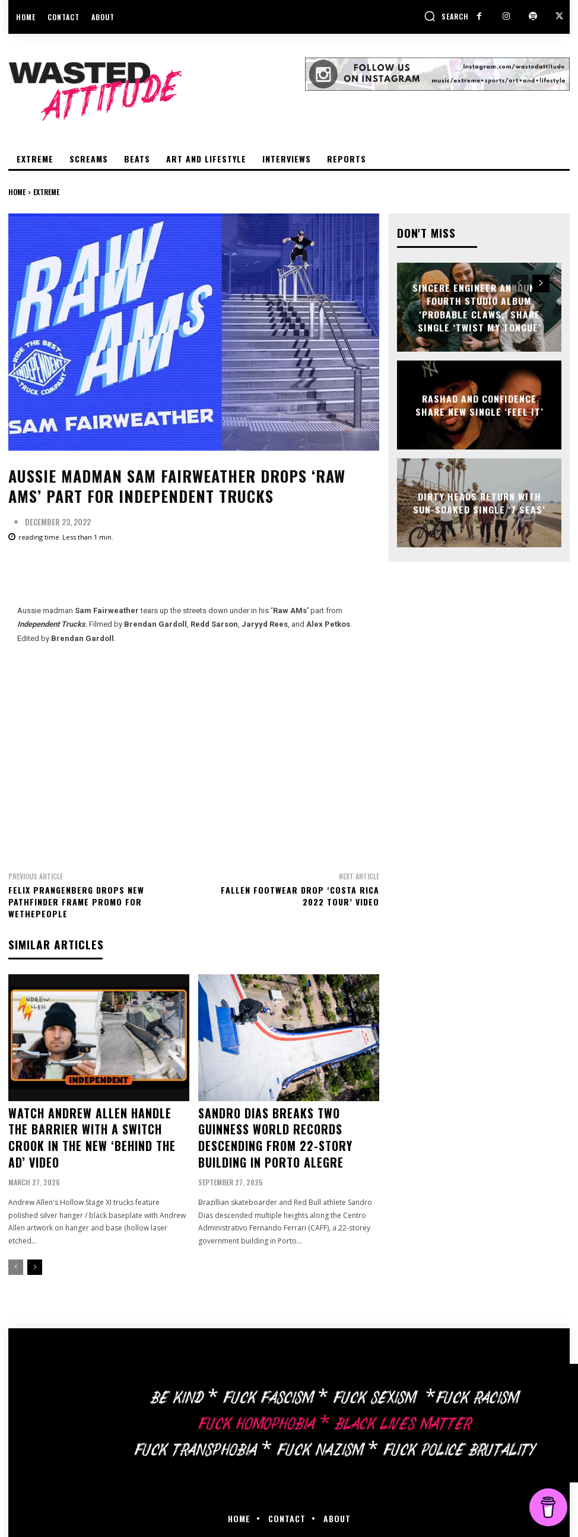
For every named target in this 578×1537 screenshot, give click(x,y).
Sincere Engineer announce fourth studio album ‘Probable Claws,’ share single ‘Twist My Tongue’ (479, 306)
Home (17, 192)
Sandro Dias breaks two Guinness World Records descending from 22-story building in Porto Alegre (285, 1124)
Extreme (46, 192)
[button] (446, 16)
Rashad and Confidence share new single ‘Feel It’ (479, 405)
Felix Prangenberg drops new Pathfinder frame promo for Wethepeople (76, 901)
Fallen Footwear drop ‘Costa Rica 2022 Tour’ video (300, 896)
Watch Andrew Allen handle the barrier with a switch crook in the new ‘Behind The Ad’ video (98, 1124)
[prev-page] (15, 1240)
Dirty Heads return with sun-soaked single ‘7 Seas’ (479, 502)
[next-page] (34, 1240)
